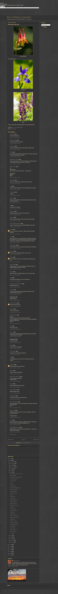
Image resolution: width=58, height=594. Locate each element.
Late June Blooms (13, 479)
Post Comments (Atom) (26, 442)
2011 (10, 549)
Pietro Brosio (13, 351)
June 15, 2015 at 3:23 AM (15, 373)
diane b (11, 370)
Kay (11, 357)
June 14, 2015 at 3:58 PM (15, 281)
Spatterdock (12, 496)
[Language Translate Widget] (45, 25)
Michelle (11, 308)
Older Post (35, 439)
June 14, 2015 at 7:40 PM (15, 312)
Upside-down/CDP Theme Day (16, 473)
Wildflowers (12, 519)
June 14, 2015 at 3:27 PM (15, 269)
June (11, 472)
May (11, 535)
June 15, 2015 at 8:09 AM (15, 393)
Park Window (12, 526)
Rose (11, 236)
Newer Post (10, 439)
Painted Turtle (13, 508)
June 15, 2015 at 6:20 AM (15, 387)
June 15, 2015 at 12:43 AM (15, 354)
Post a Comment (12, 434)
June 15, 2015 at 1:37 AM (15, 361)
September (12, 467)
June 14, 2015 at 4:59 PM (15, 294)
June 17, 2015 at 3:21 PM (15, 431)
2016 (10, 458)
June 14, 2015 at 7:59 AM (15, 177)
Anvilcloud (12, 180)
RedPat (11, 257)
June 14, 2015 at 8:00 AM (15, 183)
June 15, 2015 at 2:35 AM (15, 367)
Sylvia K (11, 198)
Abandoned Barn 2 (14, 499)
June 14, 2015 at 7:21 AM (15, 156)
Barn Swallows (13, 475)
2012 (10, 548)
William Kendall (13, 140)
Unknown (12, 364)
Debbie (11, 271)
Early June (12, 533)
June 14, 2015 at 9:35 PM (15, 323)
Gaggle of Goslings (14, 522)
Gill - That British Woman (15, 223)
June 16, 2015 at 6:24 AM (15, 417)
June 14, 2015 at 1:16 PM (15, 242)
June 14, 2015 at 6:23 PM (15, 306)
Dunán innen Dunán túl (15, 376)
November (12, 463)
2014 (10, 544)
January (12, 542)
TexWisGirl (12, 192)
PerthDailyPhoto (13, 389)
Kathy (11, 152)
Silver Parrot (12, 395)
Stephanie (12, 211)
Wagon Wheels (13, 513)
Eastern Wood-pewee (14, 515)
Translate (44, 27)
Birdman (12, 289)
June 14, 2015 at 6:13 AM (15, 137)
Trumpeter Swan (13, 510)
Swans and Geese (13, 489)
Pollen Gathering (13, 492)
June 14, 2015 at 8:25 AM (15, 189)
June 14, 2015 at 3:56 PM (15, 275)
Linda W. (12, 217)
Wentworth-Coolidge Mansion (16, 477)
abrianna (12, 251)
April (11, 537)
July (11, 470)
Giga (11, 277)
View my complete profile (13, 566)
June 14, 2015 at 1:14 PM (15, 234)
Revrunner (12, 134)
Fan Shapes (12, 527)
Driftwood (12, 506)
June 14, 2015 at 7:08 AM (15, 149)
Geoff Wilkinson (13, 302)
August (11, 468)
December (12, 461)
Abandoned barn (13, 503)
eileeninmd (12, 146)
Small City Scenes (14, 401)
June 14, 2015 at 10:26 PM (15, 336)
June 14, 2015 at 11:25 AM (15, 226)
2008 (10, 555)
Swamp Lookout (13, 520)
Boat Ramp (12, 512)
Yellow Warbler (13, 531)
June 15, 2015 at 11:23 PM (15, 407)
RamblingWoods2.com (15, 427)
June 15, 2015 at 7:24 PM (15, 399)
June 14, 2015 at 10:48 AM (15, 208)
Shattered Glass (13, 491)
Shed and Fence (13, 529)
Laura (11, 420)
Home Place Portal (14, 517)
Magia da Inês (13, 166)
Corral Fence (12, 498)
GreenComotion (13, 314)
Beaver (11, 494)
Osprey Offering (13, 501)
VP (10, 205)
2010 (10, 551)
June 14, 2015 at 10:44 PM (15, 348)
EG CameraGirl (16, 560)
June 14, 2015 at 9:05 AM (15, 195)
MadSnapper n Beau (14, 159)
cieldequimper (13, 245)
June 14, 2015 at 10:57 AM (15, 214)
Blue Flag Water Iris (14, 524)
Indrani (11, 383)
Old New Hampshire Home (15, 487)
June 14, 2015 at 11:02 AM (15, 220)
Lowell (11, 229)
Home (23, 439)
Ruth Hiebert (12, 264)
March (11, 538)
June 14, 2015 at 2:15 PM (15, 254)
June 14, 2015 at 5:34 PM (15, 300)
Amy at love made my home (16, 283)
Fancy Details (13, 480)
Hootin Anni (12, 410)
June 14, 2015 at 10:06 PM (15, 329)
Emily (11, 482)
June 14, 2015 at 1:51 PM (15, 248)
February (12, 540)
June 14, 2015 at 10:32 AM (15, 202)
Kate (11, 186)
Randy (11, 345)
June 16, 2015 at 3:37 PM (15, 424)
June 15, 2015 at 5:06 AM (15, 381)
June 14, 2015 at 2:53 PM (15, 261)
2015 (10, 460)
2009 (10, 553)
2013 (10, 546)
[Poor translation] (3, 6)
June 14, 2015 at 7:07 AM (15, 143)
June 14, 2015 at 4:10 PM (15, 287)
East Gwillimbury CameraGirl (19, 17)
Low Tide (12, 484)
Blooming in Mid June (14, 505)
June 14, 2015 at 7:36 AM (15, 164)
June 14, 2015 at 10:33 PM (15, 342)
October (12, 465)
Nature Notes (13, 128)
